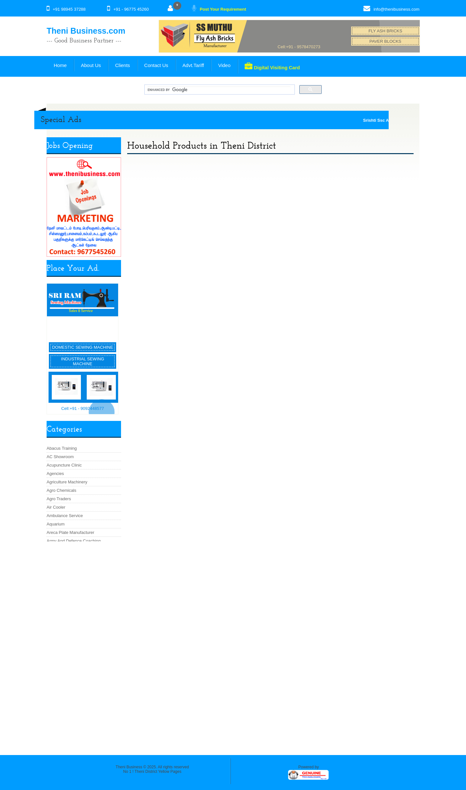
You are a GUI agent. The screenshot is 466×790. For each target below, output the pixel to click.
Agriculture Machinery (67, 482)
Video (224, 65)
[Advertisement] (84, 645)
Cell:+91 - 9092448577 (82, 408)
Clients (122, 65)
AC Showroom (60, 456)
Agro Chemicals (61, 490)
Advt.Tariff (193, 65)
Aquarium (56, 524)
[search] (219, 89)
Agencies (55, 473)
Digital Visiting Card (272, 66)
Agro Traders (59, 498)
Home (60, 65)
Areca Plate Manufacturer (70, 532)
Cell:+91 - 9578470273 (299, 46)
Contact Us (156, 65)
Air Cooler (56, 507)
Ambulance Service (65, 515)
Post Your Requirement (223, 9)
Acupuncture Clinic (64, 465)
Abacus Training (62, 448)
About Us (91, 65)
